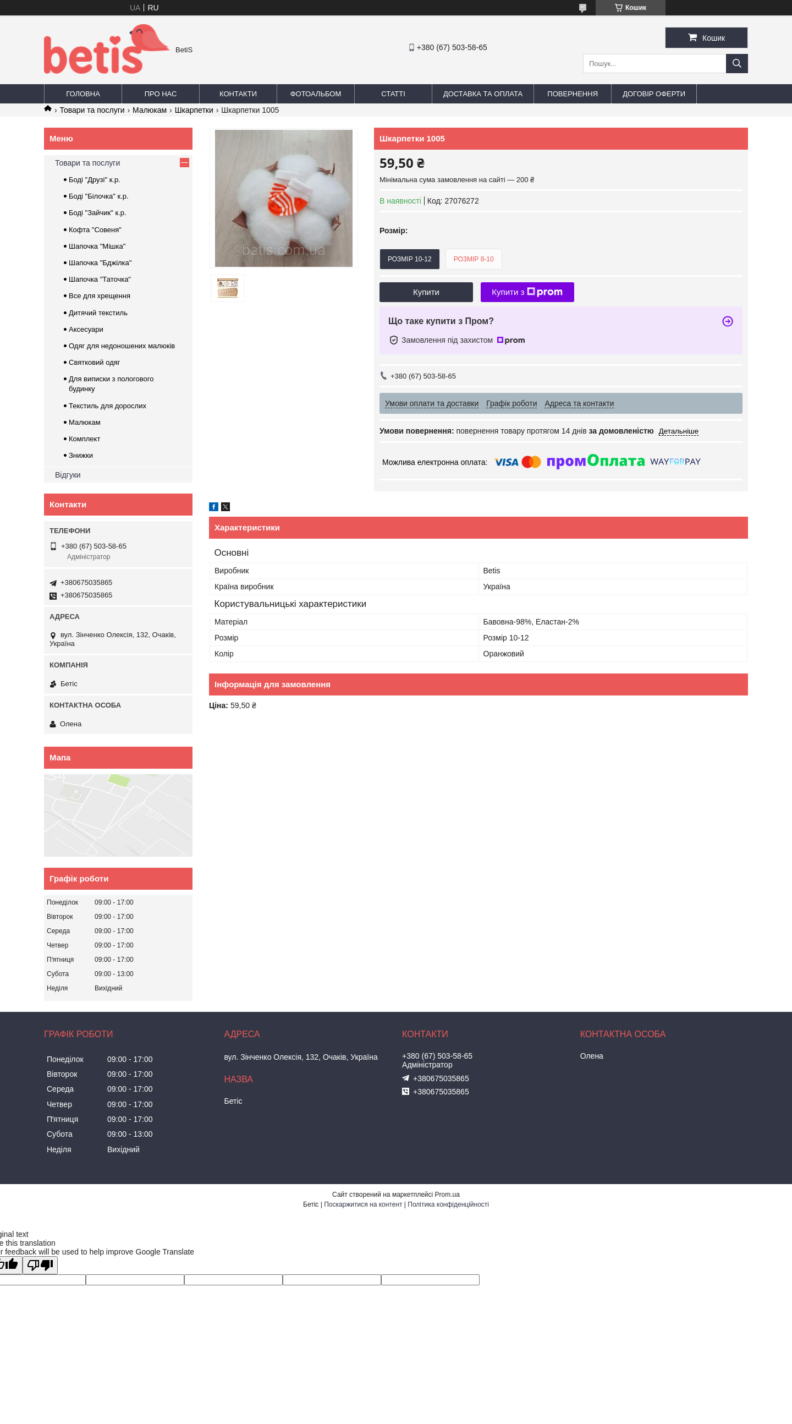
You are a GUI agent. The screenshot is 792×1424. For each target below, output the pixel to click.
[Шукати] (737, 63)
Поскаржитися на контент (363, 1204)
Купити (426, 292)
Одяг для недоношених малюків (122, 346)
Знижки (81, 455)
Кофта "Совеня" (95, 230)
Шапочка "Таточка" (100, 279)
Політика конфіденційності (448, 1204)
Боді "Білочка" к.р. (99, 196)
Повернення (572, 94)
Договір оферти (654, 94)
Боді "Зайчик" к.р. (98, 213)
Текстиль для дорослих (107, 406)
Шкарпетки (194, 110)
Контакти (238, 94)
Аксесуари (86, 329)
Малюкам (150, 110)
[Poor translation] (40, 1265)
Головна (83, 94)
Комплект (84, 439)
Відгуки (68, 474)
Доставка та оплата (482, 94)
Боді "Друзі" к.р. (94, 180)
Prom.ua (447, 1194)
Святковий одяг (94, 362)
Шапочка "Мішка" (97, 246)
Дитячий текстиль (98, 313)
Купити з (527, 292)
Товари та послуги (91, 110)
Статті (393, 94)
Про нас (161, 94)
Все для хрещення (99, 296)
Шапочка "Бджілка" (100, 263)
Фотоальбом (316, 94)
